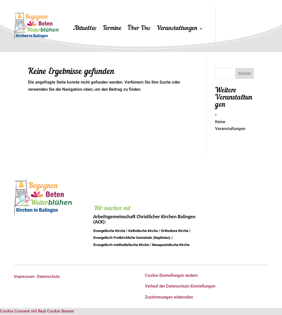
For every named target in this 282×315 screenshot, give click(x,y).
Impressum (24, 276)
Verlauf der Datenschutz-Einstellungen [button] (180, 286)
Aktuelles (85, 29)
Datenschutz (48, 276)
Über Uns (139, 29)
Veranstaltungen (177, 29)
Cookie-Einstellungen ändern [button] (171, 275)
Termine (112, 29)
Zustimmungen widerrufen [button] (169, 297)
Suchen (244, 73)
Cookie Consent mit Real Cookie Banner (37, 311)
